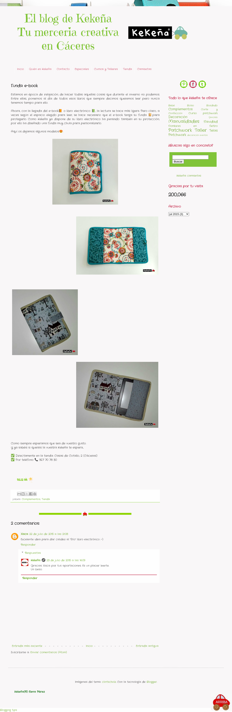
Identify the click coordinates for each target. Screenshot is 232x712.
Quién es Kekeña (40, 69)
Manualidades (183, 121)
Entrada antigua (147, 646)
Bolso (190, 105)
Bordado (212, 105)
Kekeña (35, 560)
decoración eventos (197, 135)
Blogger (152, 682)
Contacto (63, 69)
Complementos (31, 499)
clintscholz (109, 682)
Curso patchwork (203, 113)
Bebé (171, 105)
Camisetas (144, 69)
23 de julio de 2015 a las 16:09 (66, 560)
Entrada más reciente (27, 646)
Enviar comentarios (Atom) (48, 652)
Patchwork (180, 130)
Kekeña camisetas (189, 176)
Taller (201, 130)
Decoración (177, 117)
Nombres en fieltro (193, 126)
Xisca (24, 534)
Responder (28, 545)
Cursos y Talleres (106, 69)
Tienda (127, 69)
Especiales (82, 69)
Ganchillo (213, 117)
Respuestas (33, 553)
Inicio (20, 69)
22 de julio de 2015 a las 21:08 (48, 534)
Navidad (211, 122)
